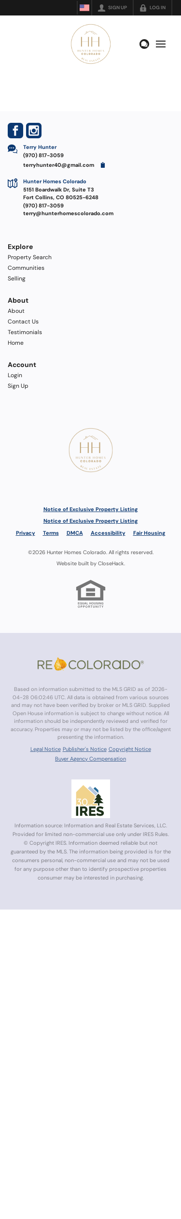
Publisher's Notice (85, 749)
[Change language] (84, 8)
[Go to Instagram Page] (34, 130)
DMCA (75, 532)
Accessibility (108, 532)
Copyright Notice (130, 749)
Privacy (25, 532)
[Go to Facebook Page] (15, 130)
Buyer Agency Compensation (90, 758)
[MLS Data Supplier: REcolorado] (91, 664)
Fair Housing (149, 532)
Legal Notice (45, 749)
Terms (51, 532)
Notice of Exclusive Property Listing (90, 509)
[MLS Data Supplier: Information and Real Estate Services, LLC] (91, 798)
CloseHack (111, 563)
